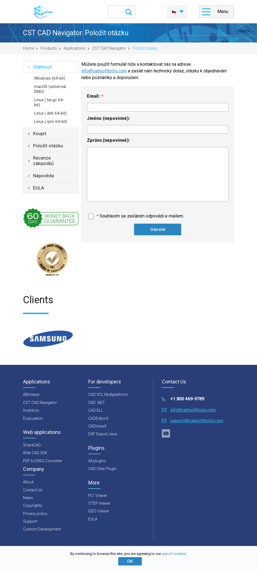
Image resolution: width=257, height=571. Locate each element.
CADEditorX (98, 418)
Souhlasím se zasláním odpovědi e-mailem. (142, 216)
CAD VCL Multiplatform (108, 394)
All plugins (97, 461)
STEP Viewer (99, 503)
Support (30, 521)
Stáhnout (42, 67)
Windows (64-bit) (49, 78)
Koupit (39, 133)
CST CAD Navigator (109, 48)
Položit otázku (48, 145)
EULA (38, 188)
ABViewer (31, 394)
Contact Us (32, 490)
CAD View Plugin (102, 468)
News (28, 498)
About (28, 482)
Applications (74, 48)
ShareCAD (32, 445)
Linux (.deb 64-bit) (50, 113)
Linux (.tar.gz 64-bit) (49, 102)
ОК (130, 561)
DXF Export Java (102, 434)
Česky (174, 11)
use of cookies (174, 554)
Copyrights (32, 505)
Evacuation (33, 418)
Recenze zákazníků (43, 160)
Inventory (31, 410)
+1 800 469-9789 (187, 398)
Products (49, 48)
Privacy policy (35, 513)
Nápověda (43, 175)
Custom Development (42, 529)
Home (28, 48)
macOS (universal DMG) (50, 89)
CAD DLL (95, 410)
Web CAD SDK (35, 453)
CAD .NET (96, 402)
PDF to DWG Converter (42, 461)
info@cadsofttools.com (104, 71)
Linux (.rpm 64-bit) (50, 121)
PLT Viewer (97, 495)
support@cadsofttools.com (196, 420)
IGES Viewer (98, 511)
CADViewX (97, 426)
